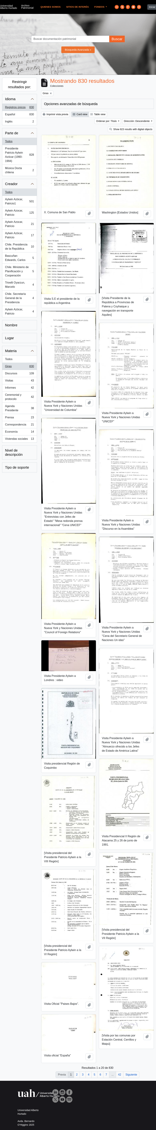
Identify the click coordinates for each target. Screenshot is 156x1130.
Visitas (19, 381)
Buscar (117, 39)
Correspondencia (19, 425)
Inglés (19, 122)
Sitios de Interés (77, 7)
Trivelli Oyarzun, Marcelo (19, 284)
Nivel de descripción (14, 452)
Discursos (19, 374)
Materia (11, 351)
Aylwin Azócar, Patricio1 (19, 201)
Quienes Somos (50, 7)
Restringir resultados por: (19, 84)
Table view (97, 114)
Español (19, 115)
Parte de (11, 133)
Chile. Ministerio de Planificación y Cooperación (19, 271)
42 (119, 1074)
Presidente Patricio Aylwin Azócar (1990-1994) (19, 154)
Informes (19, 388)
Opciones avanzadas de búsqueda (71, 104)
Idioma (10, 99)
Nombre (11, 325)
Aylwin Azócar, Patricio (19, 235)
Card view (80, 114)
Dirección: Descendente (137, 121)
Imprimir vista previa (55, 114)
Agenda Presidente (19, 408)
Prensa (19, 418)
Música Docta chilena (19, 170)
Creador (11, 184)
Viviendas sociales (19, 439)
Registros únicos (19, 108)
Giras (19, 367)
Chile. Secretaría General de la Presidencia (19, 298)
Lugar (9, 338)
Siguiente (131, 1074)
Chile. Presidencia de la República (19, 246)
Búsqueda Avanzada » (78, 49)
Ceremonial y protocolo (19, 396)
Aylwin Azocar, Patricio (19, 212)
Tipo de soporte (17, 467)
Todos (9, 141)
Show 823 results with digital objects (130, 129)
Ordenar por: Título (106, 121)
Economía (19, 432)
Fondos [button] (99, 7)
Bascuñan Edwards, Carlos (19, 257)
